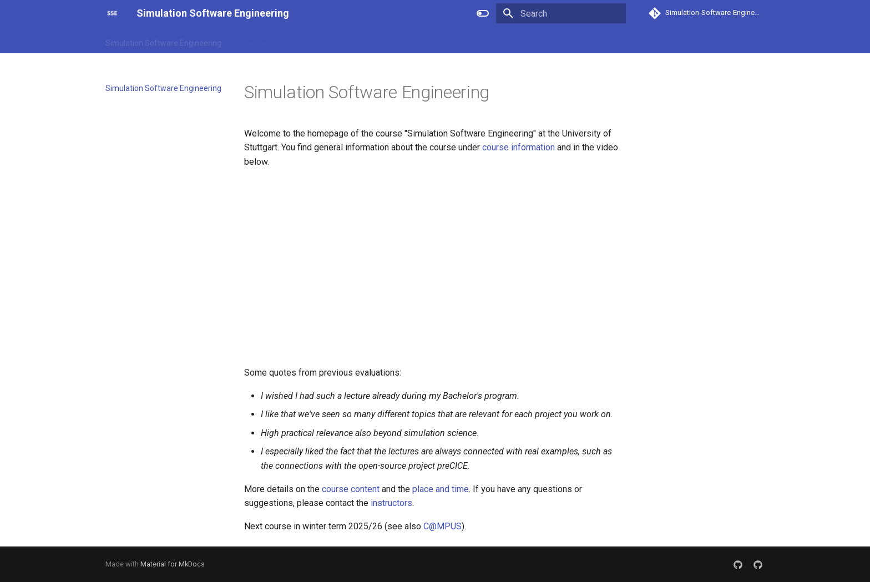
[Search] (561, 13)
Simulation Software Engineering (163, 40)
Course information (269, 40)
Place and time (409, 40)
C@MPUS (442, 526)
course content (351, 489)
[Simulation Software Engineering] (112, 13)
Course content (343, 40)
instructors (391, 503)
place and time (440, 489)
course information (518, 147)
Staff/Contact (474, 40)
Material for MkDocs (172, 564)
